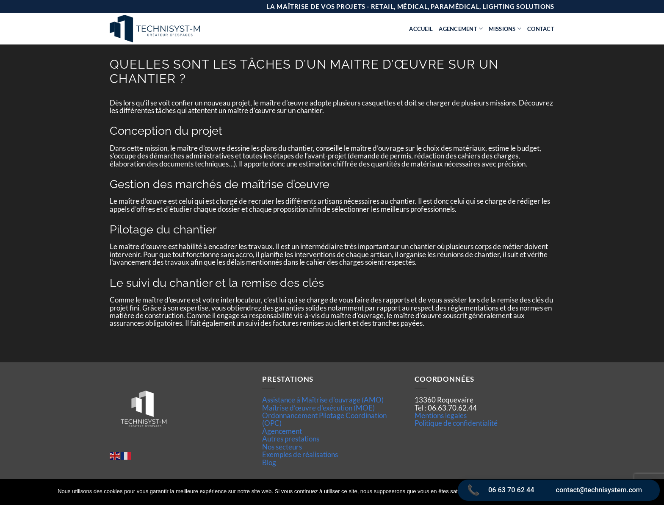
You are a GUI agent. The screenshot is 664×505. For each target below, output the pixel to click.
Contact (540, 28)
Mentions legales (441, 415)
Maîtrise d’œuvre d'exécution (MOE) (318, 407)
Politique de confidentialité (456, 423)
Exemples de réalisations (300, 454)
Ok (485, 492)
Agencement (461, 29)
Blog (269, 462)
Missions (505, 29)
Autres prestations (290, 438)
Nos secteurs (282, 446)
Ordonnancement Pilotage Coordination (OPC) (324, 419)
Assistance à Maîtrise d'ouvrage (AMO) (323, 399)
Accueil (421, 28)
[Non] (652, 494)
